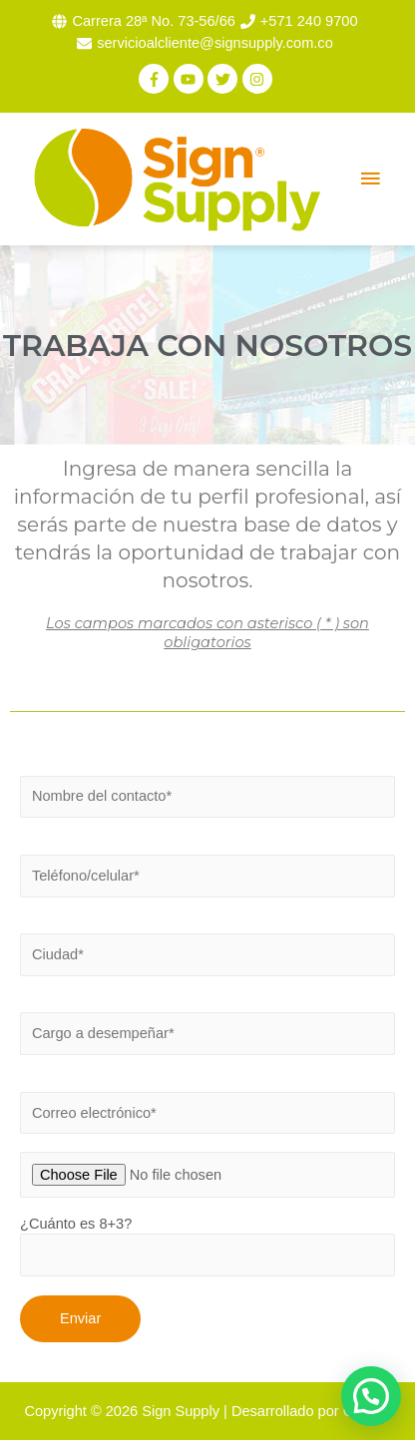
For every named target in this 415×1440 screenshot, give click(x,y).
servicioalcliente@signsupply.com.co (215, 43)
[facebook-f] (156, 79)
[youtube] (191, 79)
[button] (371, 1396)
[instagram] (259, 79)
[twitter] (225, 79)
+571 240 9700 (309, 21)
